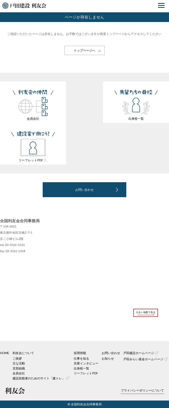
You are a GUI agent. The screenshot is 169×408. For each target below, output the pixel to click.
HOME (4, 353)
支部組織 (19, 368)
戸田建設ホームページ (141, 353)
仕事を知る (81, 358)
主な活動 (19, 363)
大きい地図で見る (145, 312)
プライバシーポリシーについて (142, 390)
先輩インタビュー (86, 363)
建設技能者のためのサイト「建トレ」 (41, 378)
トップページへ (84, 50)
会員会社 (19, 373)
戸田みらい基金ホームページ (145, 359)
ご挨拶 (17, 358)
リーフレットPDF (86, 373)
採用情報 (80, 353)
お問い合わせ (84, 189)
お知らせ (108, 358)
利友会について (23, 353)
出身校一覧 (81, 368)
